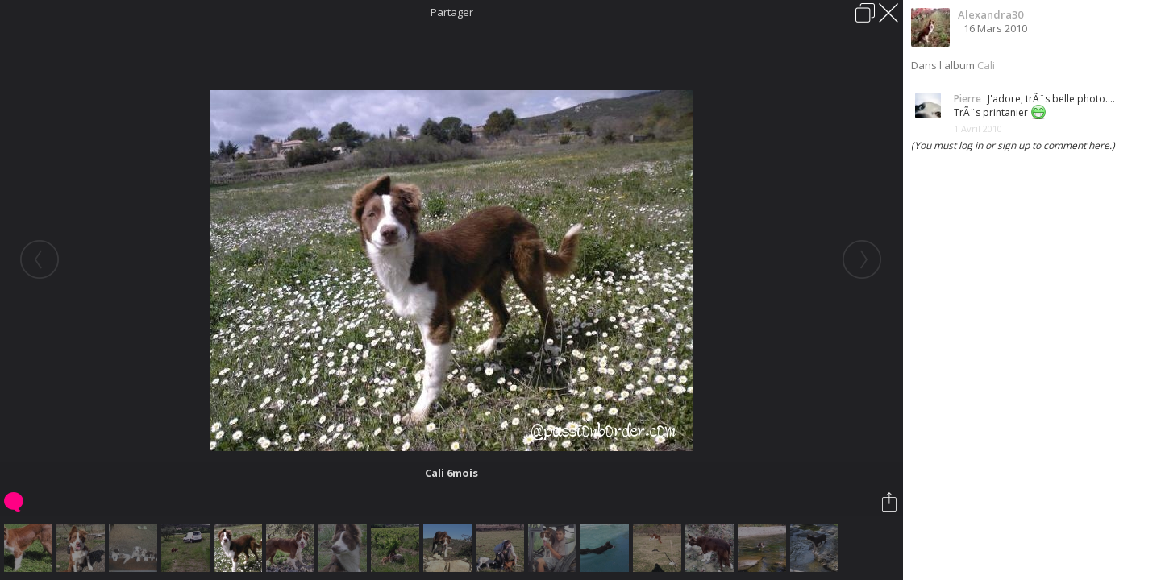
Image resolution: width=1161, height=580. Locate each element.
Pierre (967, 99)
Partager (452, 12)
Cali (986, 65)
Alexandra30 (990, 14)
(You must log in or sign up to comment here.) (1013, 145)
